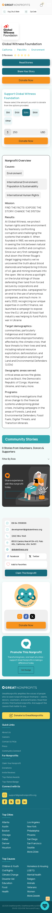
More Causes (33, 895)
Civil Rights (7, 870)
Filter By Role (9, 458)
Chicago (6, 834)
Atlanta (5, 822)
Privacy (36, 908)
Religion (31, 878)
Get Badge (26, 670)
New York (31, 826)
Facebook (13, 556)
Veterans (32, 887)
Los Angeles (33, 822)
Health (5, 891)
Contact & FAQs (9, 741)
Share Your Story (26, 71)
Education (7, 883)
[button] (42, 5)
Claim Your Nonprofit (11, 763)
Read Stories (26, 62)
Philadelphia (33, 830)
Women (31, 891)
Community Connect (11, 751)
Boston (6, 830)
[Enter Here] (24, 132)
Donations (7, 767)
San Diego (32, 839)
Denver (6, 843)
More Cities (32, 851)
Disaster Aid (8, 878)
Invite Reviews (8, 772)
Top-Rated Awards (11, 777)
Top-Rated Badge (10, 781)
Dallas (5, 839)
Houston (6, 847)
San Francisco (34, 843)
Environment (14, 173)
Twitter (34, 556)
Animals (31, 883)
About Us (6, 732)
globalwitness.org (20, 549)
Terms (28, 908)
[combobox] (16, 11)
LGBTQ (31, 870)
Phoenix (31, 834)
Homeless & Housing (37, 866)
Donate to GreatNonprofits (26, 716)
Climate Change (10, 874)
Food (4, 887)
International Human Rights (23, 195)
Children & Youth (10, 866)
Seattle (31, 847)
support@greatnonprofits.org (19, 795)
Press (4, 746)
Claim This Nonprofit (26, 572)
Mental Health (34, 874)
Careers (6, 737)
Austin (5, 826)
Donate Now (26, 80)
